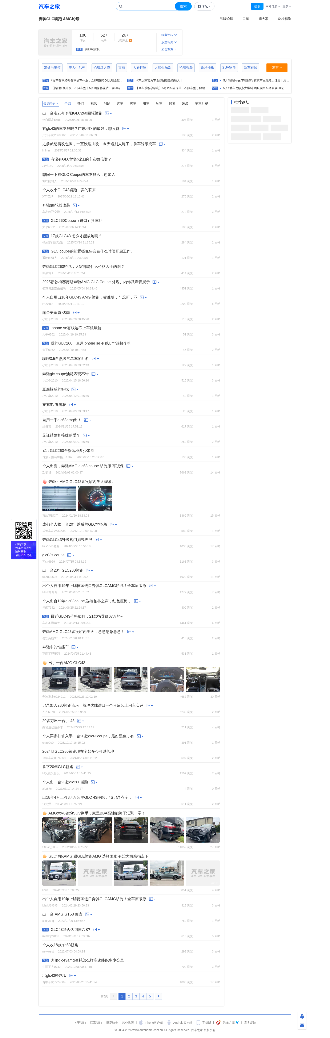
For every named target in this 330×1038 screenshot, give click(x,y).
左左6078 (48, 712)
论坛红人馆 (101, 67)
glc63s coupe (53, 555)
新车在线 (250, 67)
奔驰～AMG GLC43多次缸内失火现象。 (82, 482)
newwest (48, 951)
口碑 (245, 19)
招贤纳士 (112, 1022)
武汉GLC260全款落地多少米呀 (68, 451)
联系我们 (96, 1022)
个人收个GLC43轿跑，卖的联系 (69, 190)
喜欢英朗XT (50, 515)
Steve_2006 (50, 847)
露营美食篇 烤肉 (56, 312)
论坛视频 (186, 67)
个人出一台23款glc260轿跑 (65, 782)
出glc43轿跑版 (54, 975)
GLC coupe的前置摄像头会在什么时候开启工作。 (92, 251)
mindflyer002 (50, 936)
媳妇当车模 (52, 67)
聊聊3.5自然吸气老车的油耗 (65, 358)
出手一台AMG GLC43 (66, 663)
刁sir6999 (48, 561)
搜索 (183, 6)
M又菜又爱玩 (51, 773)
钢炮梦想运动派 (52, 242)
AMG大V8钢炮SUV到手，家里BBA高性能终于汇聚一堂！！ (98, 813)
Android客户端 (182, 1022)
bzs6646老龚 (50, 546)
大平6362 (48, 227)
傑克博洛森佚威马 (54, 288)
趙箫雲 (46, 426)
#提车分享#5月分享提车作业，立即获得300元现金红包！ (88, 80)
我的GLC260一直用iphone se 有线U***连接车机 (91, 343)
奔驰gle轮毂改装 (56, 205)
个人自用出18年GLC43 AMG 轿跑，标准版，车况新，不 (89, 297)
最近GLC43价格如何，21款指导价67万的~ (87, 616)
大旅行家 (139, 67)
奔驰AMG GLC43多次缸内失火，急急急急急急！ (83, 632)
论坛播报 (207, 67)
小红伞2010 (50, 319)
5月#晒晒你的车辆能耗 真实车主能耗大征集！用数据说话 (260, 80)
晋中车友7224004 (54, 982)
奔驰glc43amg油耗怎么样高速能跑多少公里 (87, 960)
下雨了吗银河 (51, 653)
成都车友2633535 (54, 531)
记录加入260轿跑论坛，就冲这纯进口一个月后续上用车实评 (92, 705)
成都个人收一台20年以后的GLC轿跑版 (74, 524)
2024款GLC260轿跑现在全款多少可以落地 (78, 751)
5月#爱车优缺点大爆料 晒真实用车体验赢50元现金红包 (259, 88)
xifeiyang (48, 920)
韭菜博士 (48, 273)
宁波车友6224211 (54, 696)
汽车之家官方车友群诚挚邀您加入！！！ (162, 80)
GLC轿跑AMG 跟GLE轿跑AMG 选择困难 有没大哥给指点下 (98, 856)
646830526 (49, 577)
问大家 (263, 19)
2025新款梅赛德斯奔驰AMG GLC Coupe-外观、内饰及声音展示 (96, 282)
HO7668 (47, 303)
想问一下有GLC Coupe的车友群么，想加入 (78, 174)
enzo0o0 (48, 742)
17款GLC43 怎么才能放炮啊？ (76, 236)
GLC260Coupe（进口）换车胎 (76, 220)
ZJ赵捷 (47, 472)
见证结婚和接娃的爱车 (61, 435)
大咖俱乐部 (162, 67)
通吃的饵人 (49, 181)
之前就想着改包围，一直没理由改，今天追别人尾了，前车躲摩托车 (99, 144)
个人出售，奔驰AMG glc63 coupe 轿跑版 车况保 (83, 466)
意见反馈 (250, 1022)
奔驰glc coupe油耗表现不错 (65, 374)
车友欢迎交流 (51, 211)
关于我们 (80, 1022)
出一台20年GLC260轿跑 (62, 570)
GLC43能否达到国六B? (70, 929)
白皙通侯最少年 (52, 727)
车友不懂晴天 (51, 623)
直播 (121, 67)
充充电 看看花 (54, 405)
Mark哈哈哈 (50, 592)
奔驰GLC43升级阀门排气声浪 (67, 540)
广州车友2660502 (54, 135)
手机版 (206, 1022)
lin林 (45, 890)
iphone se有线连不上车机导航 (76, 328)
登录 (257, 6)
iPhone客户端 (154, 1022)
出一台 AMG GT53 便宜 (62, 914)
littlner (46, 150)
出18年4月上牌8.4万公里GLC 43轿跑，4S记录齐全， (87, 797)
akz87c (47, 788)
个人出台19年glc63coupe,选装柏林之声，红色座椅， (86, 601)
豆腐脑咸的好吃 (55, 389)
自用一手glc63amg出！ (61, 420)
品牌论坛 (226, 19)
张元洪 (46, 804)
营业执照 (128, 1022)
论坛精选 (284, 19)
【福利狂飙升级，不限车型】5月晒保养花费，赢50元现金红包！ (93, 88)
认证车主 (125, 37)
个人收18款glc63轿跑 (60, 945)
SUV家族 (229, 67)
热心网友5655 (51, 119)
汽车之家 (49, 6)
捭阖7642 (48, 607)
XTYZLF (47, 196)
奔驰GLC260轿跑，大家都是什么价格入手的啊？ (83, 266)
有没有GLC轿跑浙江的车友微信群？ (81, 159)
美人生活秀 (77, 67)
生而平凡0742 (51, 966)
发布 (277, 68)
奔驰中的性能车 (55, 647)
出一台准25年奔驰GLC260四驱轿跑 (72, 113)
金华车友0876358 (54, 758)
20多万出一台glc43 (58, 721)
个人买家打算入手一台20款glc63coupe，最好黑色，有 (88, 736)
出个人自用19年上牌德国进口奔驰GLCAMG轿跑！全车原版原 (94, 586)
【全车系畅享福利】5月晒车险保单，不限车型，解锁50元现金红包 (179, 88)
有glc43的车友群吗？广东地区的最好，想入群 (81, 128)
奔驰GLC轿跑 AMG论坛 (59, 19)
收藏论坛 (169, 35)
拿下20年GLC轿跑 (57, 767)
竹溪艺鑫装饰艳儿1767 (57, 457)
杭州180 (47, 165)
